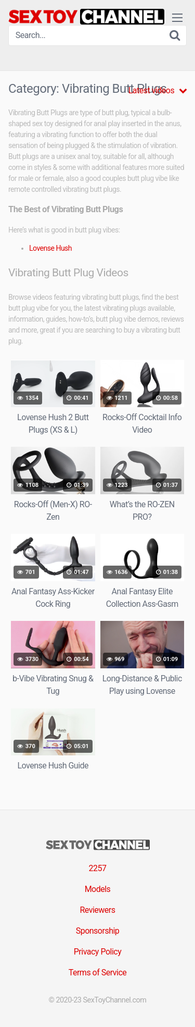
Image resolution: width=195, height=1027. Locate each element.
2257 (98, 868)
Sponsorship (98, 931)
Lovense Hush (50, 248)
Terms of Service (98, 972)
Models (98, 889)
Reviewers (97, 910)
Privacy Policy (98, 952)
